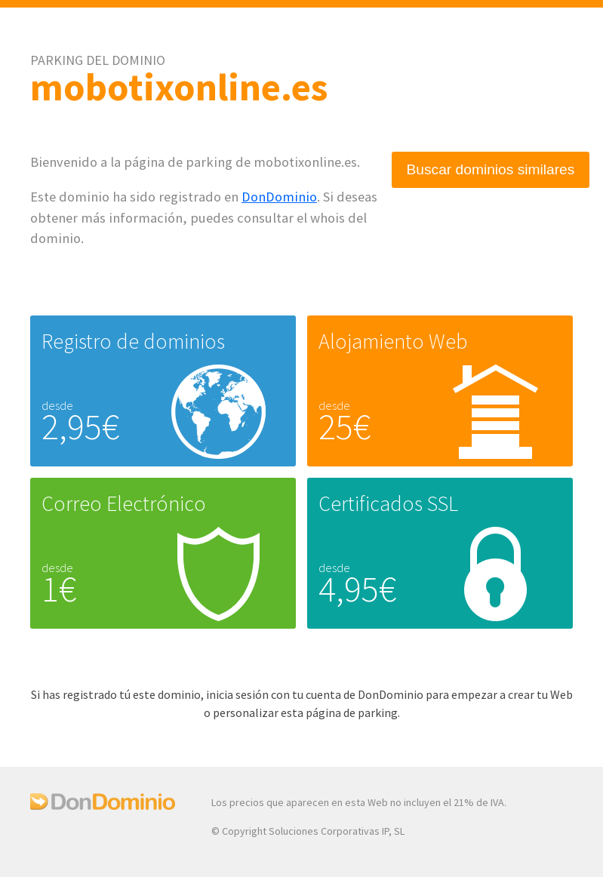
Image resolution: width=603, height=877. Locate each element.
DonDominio (279, 196)
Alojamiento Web (392, 341)
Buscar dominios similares (491, 169)
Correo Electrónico (124, 503)
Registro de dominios (133, 341)
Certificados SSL (388, 503)
